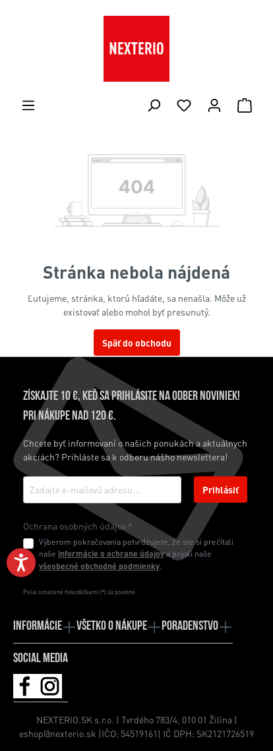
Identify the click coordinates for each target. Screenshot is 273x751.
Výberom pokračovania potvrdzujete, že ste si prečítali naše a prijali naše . (136, 553)
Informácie (37, 626)
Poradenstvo (190, 626)
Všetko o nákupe (111, 626)
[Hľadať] (153, 104)
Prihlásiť (220, 489)
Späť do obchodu (136, 342)
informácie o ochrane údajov (111, 553)
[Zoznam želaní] (184, 104)
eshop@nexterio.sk (58, 733)
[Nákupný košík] (244, 104)
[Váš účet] (214, 104)
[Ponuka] (28, 104)
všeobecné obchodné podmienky (99, 566)
